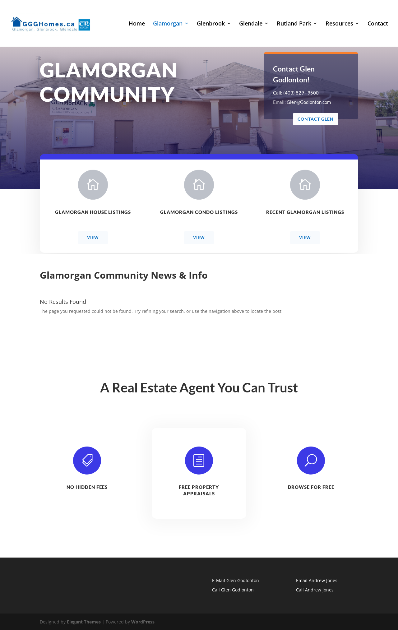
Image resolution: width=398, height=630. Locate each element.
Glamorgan (168, 24)
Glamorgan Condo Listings (199, 213)
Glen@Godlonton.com (309, 102)
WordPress (143, 622)
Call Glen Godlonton (233, 590)
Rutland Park (294, 24)
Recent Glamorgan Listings (305, 213)
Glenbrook (211, 24)
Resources (339, 24)
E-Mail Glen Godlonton (235, 580)
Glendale (250, 24)
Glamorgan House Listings (93, 213)
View (93, 239)
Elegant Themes (84, 622)
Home (137, 24)
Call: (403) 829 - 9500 (296, 92)
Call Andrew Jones (315, 590)
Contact (378, 24)
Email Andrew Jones (316, 580)
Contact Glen (315, 119)
